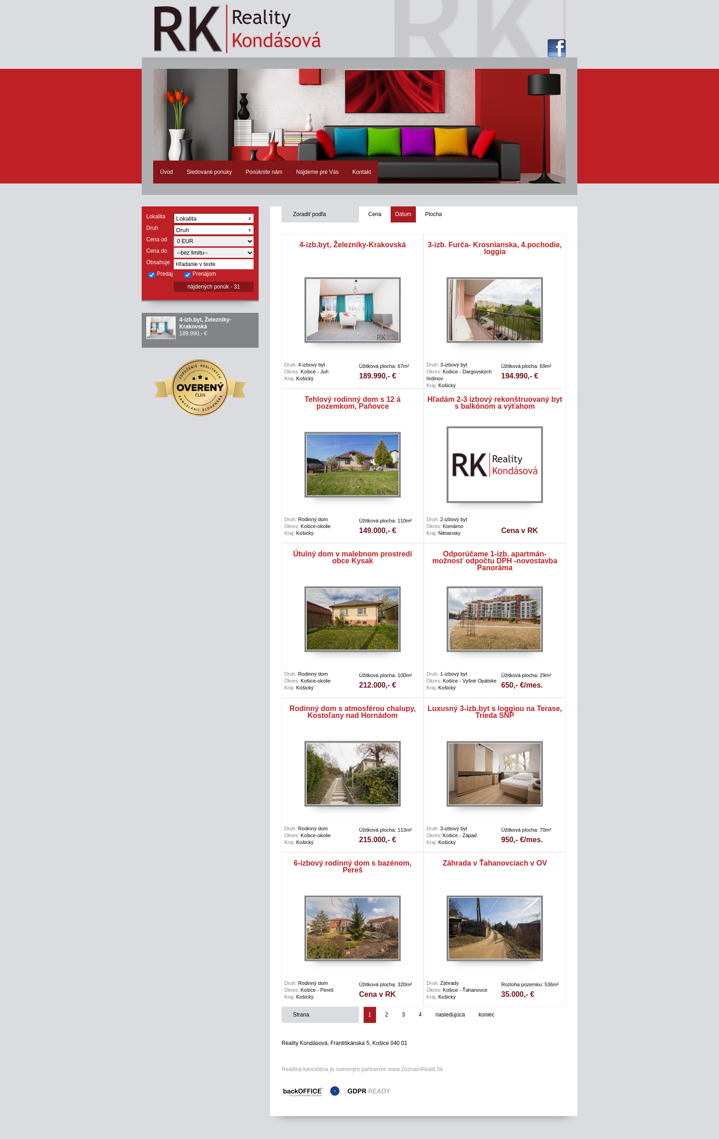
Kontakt (362, 172)
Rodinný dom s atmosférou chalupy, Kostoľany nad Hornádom (352, 712)
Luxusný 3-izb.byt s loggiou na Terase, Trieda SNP (494, 712)
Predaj (160, 274)
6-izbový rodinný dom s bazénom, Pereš (353, 866)
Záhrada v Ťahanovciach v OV (494, 863)
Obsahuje (158, 262)
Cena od (156, 239)
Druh (152, 228)
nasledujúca (450, 1014)
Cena (375, 214)
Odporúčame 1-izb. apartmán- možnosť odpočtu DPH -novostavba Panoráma (495, 561)
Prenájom (200, 274)
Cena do (156, 251)
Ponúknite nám (264, 172)
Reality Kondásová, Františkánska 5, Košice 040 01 (344, 1043)
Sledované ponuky (209, 172)
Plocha (433, 214)
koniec (487, 1014)
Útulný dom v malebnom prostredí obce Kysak (352, 557)
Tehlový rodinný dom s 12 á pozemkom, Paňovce (352, 402)
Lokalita (155, 216)
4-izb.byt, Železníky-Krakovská (205, 323)
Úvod (166, 172)
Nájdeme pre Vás (317, 172)
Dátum (403, 214)
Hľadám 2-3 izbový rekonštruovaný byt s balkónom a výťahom (494, 402)
